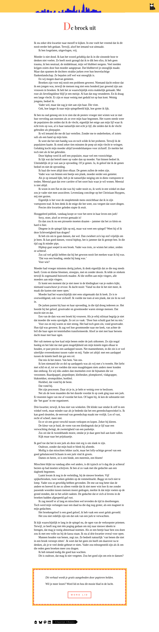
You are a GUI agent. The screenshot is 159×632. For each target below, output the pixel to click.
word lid (79, 595)
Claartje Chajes (65, 622)
